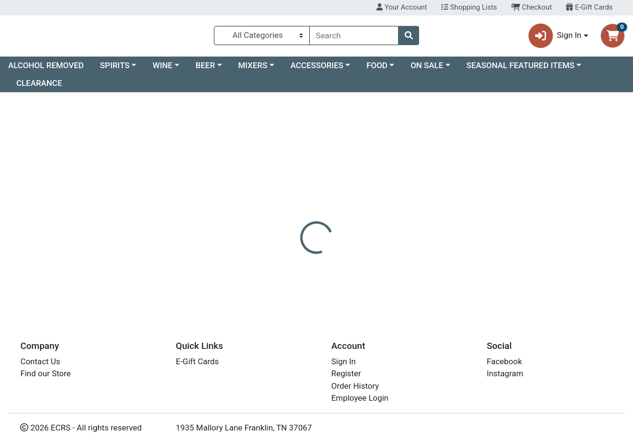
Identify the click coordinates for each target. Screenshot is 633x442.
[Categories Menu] (262, 37)
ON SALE (426, 69)
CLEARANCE (39, 87)
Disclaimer (336, 220)
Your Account (401, 7)
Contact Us (40, 361)
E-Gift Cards (589, 7)
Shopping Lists (469, 7)
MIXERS (253, 69)
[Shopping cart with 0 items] (612, 37)
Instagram (505, 373)
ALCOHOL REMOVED (46, 69)
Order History (355, 386)
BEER (205, 69)
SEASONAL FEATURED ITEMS (520, 69)
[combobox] (354, 37)
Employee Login (359, 398)
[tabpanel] (448, 263)
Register (346, 373)
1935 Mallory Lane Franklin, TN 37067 (244, 427)
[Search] (354, 37)
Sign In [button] (555, 37)
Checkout (531, 7)
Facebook (504, 361)
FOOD (376, 69)
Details (291, 220)
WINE (162, 69)
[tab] (290, 220)
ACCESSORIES (317, 69)
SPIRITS (115, 69)
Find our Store (45, 373)
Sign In (343, 361)
